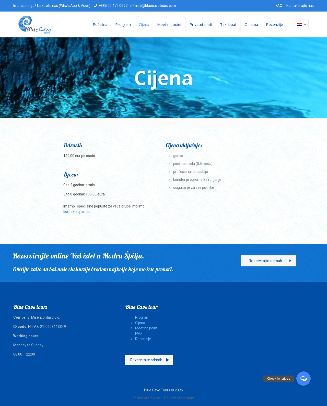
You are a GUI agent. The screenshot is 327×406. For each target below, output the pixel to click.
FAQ (279, 6)
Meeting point (143, 328)
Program (139, 317)
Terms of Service (146, 398)
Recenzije (140, 339)
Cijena (137, 323)
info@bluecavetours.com (155, 6)
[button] (303, 378)
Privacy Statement (179, 398)
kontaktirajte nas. (77, 212)
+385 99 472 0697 (113, 6)
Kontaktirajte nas (300, 6)
